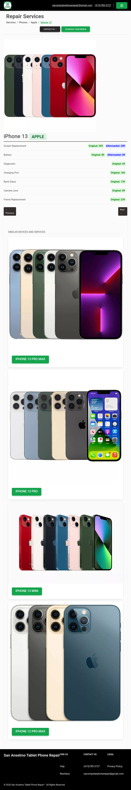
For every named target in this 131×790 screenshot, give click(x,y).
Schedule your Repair (75, 29)
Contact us (49, 29)
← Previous (10, 211)
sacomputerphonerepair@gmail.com (104, 773)
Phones (23, 22)
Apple (34, 22)
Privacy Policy (115, 766)
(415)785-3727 (92, 766)
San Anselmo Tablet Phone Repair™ (28, 785)
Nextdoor (65, 773)
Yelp (62, 766)
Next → (122, 211)
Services (11, 22)
